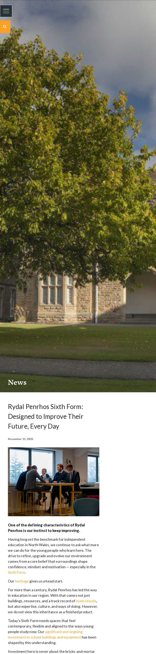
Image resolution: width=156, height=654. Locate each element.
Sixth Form (16, 572)
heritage (22, 581)
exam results (86, 601)
